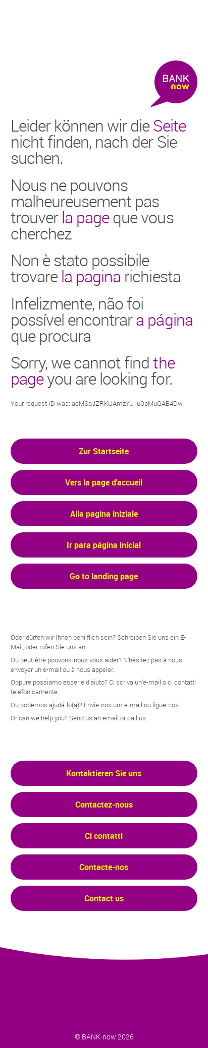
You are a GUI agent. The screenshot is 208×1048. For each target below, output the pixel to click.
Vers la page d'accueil (103, 482)
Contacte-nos (103, 867)
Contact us (104, 898)
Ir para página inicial (104, 544)
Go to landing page (104, 576)
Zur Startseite (104, 451)
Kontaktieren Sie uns (103, 773)
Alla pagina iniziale (104, 513)
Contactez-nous (104, 804)
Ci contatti (104, 835)
